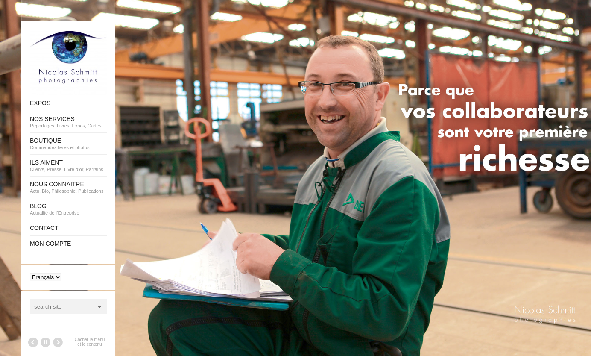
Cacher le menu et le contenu (90, 342)
